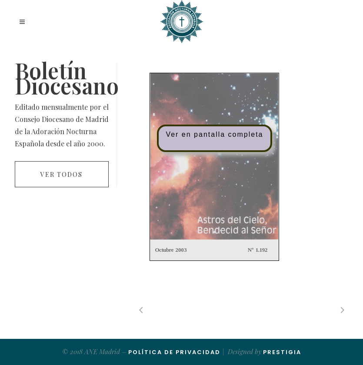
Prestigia (282, 352)
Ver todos (61, 174)
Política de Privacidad (174, 352)
